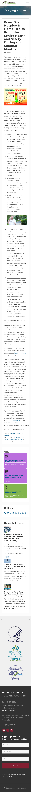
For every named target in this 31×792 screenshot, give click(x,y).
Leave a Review (7, 777)
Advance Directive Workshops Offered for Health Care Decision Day (13, 538)
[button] (27, 3)
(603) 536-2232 (15, 512)
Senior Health (16, 437)
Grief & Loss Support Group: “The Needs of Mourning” (15, 566)
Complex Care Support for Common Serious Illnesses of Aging (15, 594)
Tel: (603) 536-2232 (9, 702)
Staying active (19, 439)
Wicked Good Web (21, 788)
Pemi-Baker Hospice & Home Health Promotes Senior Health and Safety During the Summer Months (15, 35)
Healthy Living (15, 433)
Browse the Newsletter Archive (13, 774)
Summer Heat (8, 441)
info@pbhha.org (20, 353)
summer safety (17, 441)
